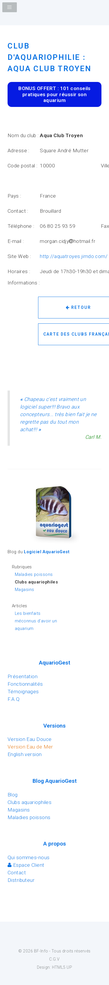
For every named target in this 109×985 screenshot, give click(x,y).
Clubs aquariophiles (29, 802)
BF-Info (41, 951)
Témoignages (23, 691)
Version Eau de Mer (30, 747)
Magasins (24, 589)
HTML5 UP (62, 967)
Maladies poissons (34, 574)
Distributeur (21, 880)
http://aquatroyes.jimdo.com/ (74, 256)
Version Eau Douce (29, 739)
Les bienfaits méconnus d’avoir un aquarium (36, 621)
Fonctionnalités (25, 684)
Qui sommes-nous (29, 857)
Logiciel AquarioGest (46, 551)
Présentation (22, 676)
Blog (13, 795)
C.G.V (54, 959)
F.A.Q (13, 699)
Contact (17, 872)
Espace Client (26, 865)
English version (25, 754)
